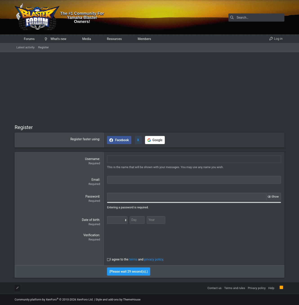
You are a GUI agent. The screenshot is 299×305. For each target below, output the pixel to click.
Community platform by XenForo (54, 299)
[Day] (136, 220)
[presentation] (141, 242)
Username (92, 159)
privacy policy (153, 259)
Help (271, 287)
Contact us (215, 287)
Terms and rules (234, 287)
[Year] (155, 220)
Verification (91, 235)
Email (95, 179)
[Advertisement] (149, 85)
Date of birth (90, 220)
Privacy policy (257, 287)
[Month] (117, 220)
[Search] (256, 17)
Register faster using (84, 139)
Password (92, 196)
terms (133, 259)
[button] (38, 39)
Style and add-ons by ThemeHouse (118, 299)
